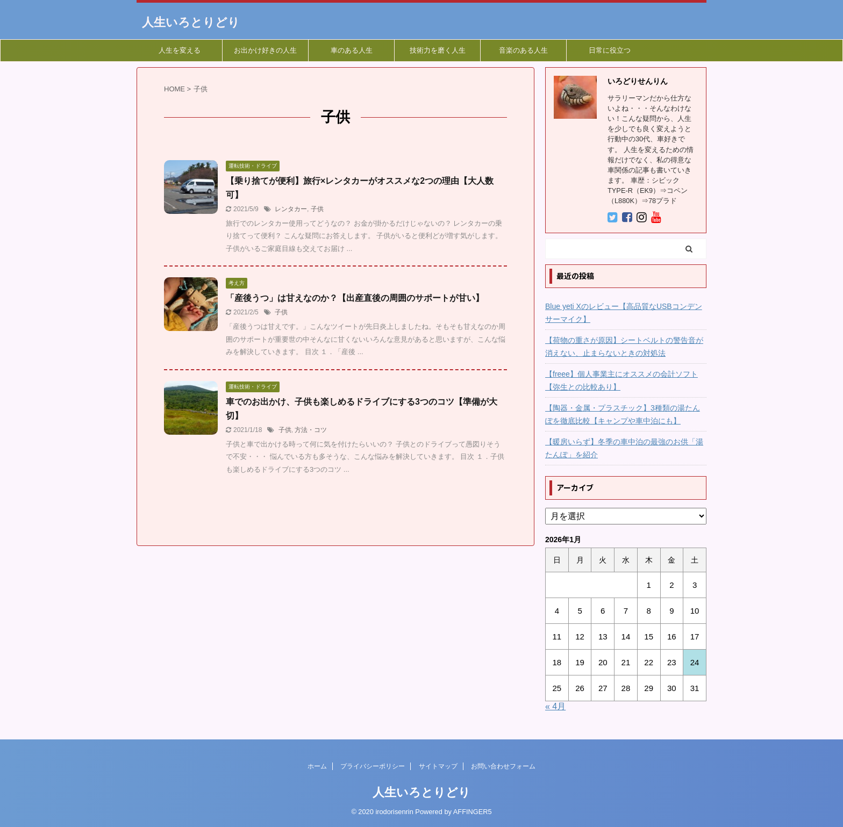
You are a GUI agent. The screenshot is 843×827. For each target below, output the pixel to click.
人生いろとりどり (191, 22)
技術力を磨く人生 (438, 50)
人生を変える (180, 50)
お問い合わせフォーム (503, 766)
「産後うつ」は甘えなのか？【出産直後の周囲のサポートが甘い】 (355, 298)
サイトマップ (438, 766)
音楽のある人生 (523, 50)
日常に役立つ (610, 50)
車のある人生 (352, 50)
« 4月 (555, 706)
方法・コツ (311, 430)
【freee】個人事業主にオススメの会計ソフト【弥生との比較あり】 (621, 380)
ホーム (317, 766)
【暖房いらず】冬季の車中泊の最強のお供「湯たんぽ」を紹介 (624, 448)
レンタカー (291, 209)
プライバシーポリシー (372, 766)
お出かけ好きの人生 (265, 50)
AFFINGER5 (472, 812)
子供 (317, 209)
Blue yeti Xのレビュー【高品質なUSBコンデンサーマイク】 (623, 312)
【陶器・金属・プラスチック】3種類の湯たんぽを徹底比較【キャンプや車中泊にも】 (622, 414)
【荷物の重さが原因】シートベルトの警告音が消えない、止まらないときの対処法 (624, 346)
